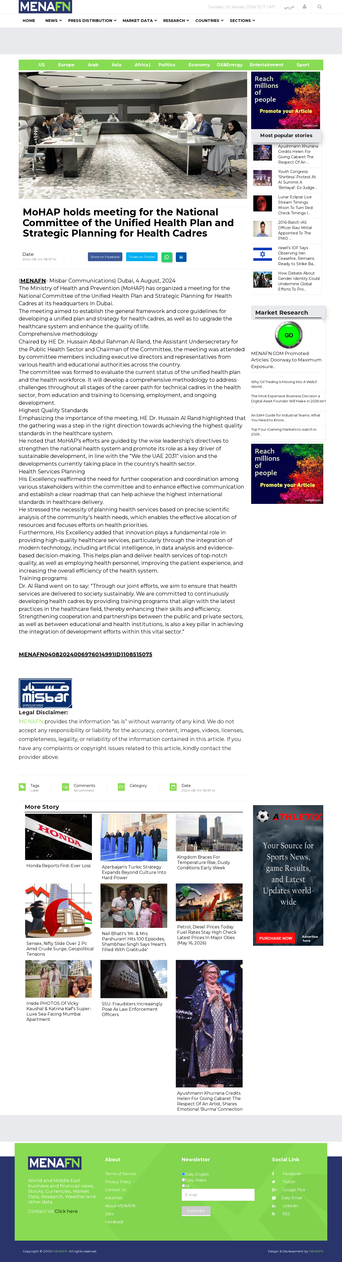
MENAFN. (60, 1251)
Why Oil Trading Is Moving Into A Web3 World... (284, 384)
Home (29, 20)
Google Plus (288, 1189)
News (51, 20)
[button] (304, 7)
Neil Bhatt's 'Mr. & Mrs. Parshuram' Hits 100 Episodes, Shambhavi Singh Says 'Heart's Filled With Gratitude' (134, 941)
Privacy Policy (118, 1181)
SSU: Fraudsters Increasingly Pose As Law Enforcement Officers (132, 1009)
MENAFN (33, 280)
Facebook (286, 1173)
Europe (66, 64)
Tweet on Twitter (142, 257)
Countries (207, 20)
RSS (281, 1213)
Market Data (138, 20)
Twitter (284, 1181)
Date (28, 254)
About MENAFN (120, 1205)
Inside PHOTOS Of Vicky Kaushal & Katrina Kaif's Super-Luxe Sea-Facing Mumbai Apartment (58, 1011)
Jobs (109, 1213)
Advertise (114, 1197)
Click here (66, 1211)
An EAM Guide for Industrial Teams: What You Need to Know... (285, 417)
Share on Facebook (105, 257)
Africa (141, 64)
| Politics (165, 64)
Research (174, 20)
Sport (299, 64)
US (35, 64)
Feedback (114, 1221)
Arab (93, 64)
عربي (289, 7)
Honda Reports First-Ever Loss (58, 865)
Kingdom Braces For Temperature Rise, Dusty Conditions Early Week (203, 862)
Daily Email (287, 1197)
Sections (240, 20)
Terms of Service (120, 1173)
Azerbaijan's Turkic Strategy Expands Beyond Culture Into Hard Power (134, 872)
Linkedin (285, 1205)
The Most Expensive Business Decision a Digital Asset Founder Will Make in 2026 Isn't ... (288, 401)
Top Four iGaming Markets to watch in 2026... (283, 432)
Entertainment (258, 64)
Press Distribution (90, 20)
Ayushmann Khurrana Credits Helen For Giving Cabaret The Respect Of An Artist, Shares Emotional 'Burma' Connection (210, 1101)
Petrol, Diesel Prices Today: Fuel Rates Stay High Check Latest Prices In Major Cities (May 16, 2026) (206, 934)
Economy (199, 64)
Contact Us (115, 1189)
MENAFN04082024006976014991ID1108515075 (85, 654)
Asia (116, 64)
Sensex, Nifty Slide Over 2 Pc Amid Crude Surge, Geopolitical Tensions (60, 949)
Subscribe (196, 1210)
